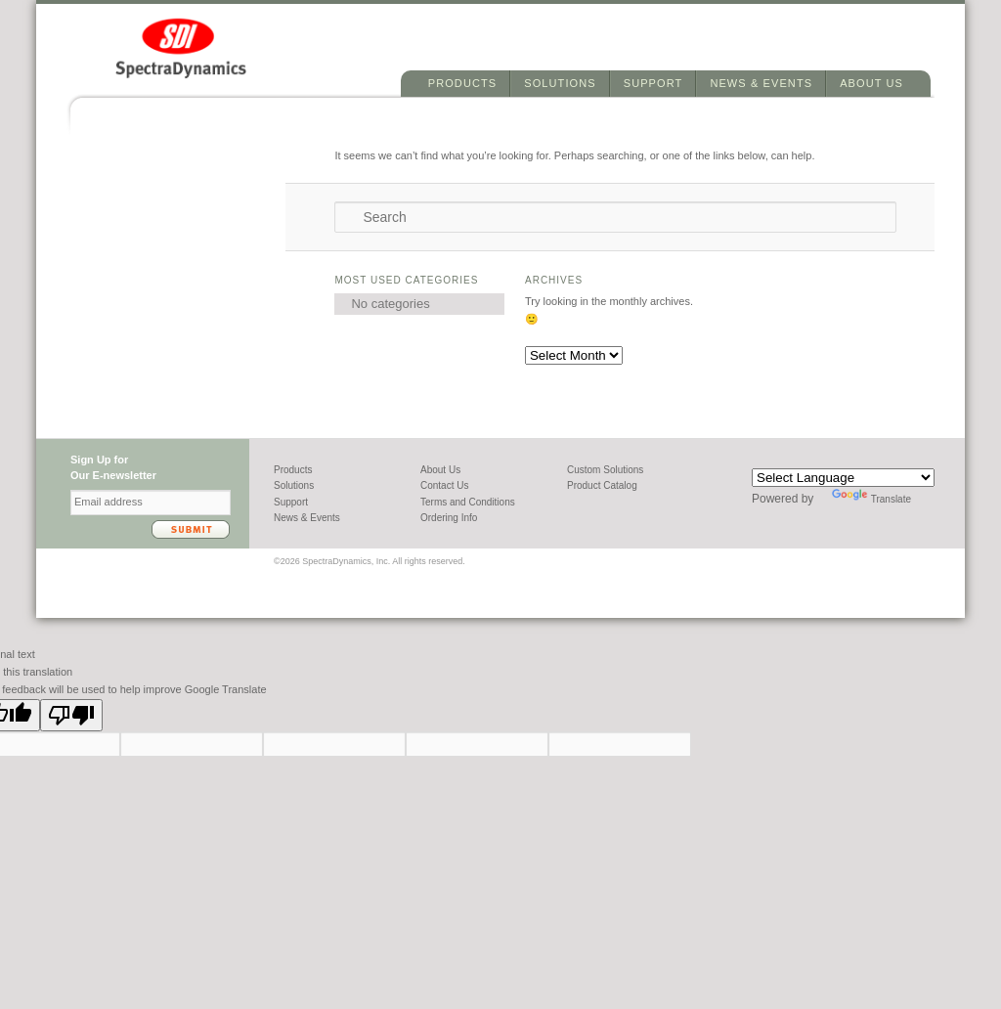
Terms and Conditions (467, 502)
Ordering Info (448, 517)
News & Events (761, 83)
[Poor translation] (71, 715)
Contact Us (444, 485)
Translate (871, 499)
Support (653, 83)
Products (463, 83)
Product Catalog (602, 485)
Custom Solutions (605, 469)
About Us (871, 83)
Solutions (559, 83)
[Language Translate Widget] (843, 477)
